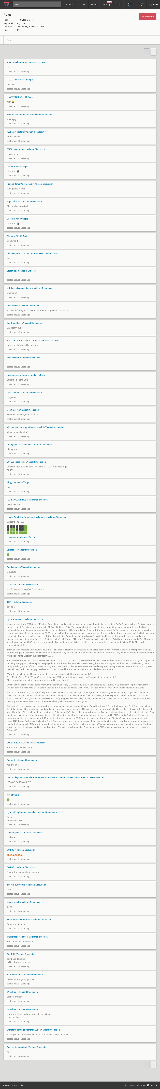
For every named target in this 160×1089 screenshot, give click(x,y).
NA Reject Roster (15, 132)
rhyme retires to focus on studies (22, 375)
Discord (152, 1085)
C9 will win (11, 992)
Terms (23, 1085)
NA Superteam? (14, 975)
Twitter (141, 1085)
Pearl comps (13, 567)
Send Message (147, 16)
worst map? (12, 410)
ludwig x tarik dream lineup (19, 288)
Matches (82, 4)
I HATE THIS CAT (14, 80)
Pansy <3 (11, 760)
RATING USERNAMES (16, 500)
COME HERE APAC (15, 743)
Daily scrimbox (14, 392)
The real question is (16, 885)
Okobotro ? (12, 167)
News (56, 253)
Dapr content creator (16, 1047)
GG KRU (10, 954)
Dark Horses (12, 306)
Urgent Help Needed (16, 271)
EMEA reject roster (15, 149)
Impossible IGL (13, 201)
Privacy (15, 1085)
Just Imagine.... (14, 832)
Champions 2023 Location (19, 444)
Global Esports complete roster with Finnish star (29, 253)
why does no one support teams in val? (25, 427)
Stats (118, 4)
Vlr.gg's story (13, 482)
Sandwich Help (14, 323)
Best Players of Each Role (19, 114)
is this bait (11, 584)
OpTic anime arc (14, 619)
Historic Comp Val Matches (19, 184)
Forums (69, 4)
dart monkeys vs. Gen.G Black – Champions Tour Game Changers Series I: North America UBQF (50, 777)
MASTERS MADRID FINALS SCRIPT (23, 340)
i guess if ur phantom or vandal (21, 812)
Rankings (107, 3)
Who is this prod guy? (16, 937)
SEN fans (11, 550)
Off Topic (29, 80)
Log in (153, 4)
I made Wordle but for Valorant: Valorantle (26, 517)
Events (94, 4)
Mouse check (13, 902)
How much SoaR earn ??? (18, 919)
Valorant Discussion (38, 62)
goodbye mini (13, 358)
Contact (6, 1085)
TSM (9, 602)
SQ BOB (10, 850)
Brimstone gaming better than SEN (23, 1030)
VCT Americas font (16, 462)
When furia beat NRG (16, 62)
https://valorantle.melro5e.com (21, 537)
